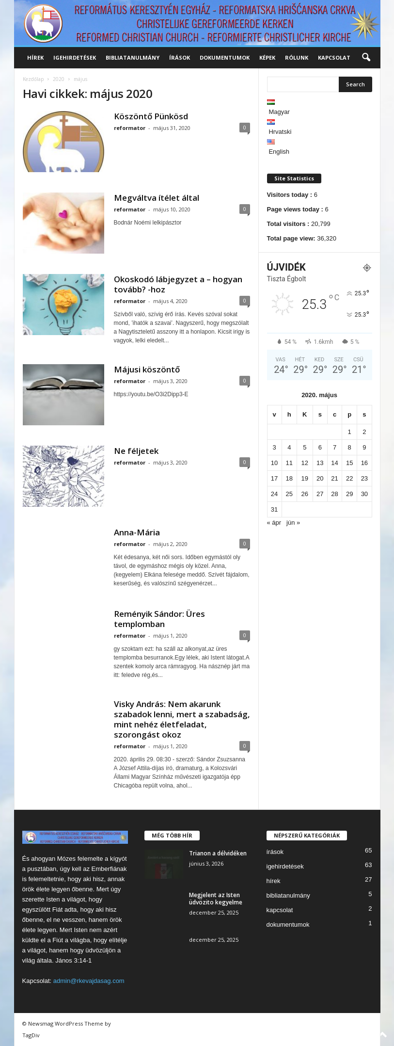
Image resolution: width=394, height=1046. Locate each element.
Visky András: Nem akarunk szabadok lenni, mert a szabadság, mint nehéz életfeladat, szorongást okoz (182, 719)
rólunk (296, 57)
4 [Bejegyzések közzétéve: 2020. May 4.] (289, 447)
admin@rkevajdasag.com (89, 980)
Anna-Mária (137, 532)
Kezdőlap (33, 79)
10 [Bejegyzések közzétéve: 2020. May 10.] (274, 463)
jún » (293, 522)
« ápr (274, 522)
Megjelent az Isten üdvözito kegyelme (215, 898)
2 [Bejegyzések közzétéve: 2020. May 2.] (364, 431)
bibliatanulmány (132, 57)
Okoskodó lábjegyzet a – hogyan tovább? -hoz (178, 284)
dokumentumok (225, 57)
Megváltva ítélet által (156, 197)
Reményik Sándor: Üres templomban (159, 618)
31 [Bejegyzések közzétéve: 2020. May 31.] (274, 509)
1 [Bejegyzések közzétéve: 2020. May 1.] (349, 431)
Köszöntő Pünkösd (151, 116)
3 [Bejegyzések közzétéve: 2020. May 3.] (274, 447)
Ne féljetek (136, 450)
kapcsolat (334, 57)
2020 (58, 79)
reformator (129, 127)
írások (179, 57)
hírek (35, 57)
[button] (366, 57)
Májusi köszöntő (147, 369)
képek (267, 57)
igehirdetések (74, 57)
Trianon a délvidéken (218, 853)
